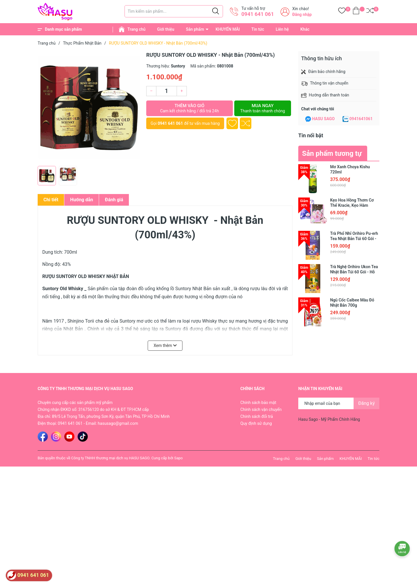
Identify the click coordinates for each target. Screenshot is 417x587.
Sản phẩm (195, 29)
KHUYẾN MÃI (228, 29)
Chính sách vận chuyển (261, 409)
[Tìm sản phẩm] (174, 11)
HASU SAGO (323, 118)
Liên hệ (282, 29)
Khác (304, 29)
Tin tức (257, 29)
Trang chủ (136, 29)
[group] (89, 107)
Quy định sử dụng (256, 423)
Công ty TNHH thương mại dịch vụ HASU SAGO (110, 458)
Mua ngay (262, 108)
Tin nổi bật (310, 135)
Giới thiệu (165, 29)
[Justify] (215, 11)
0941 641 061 (257, 14)
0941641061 (361, 118)
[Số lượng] (166, 91)
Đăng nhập (302, 14)
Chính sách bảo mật (258, 402)
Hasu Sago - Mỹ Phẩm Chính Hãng (329, 419)
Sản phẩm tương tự (332, 153)
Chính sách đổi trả (256, 416)
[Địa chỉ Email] (338, 403)
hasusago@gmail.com (118, 423)
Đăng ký (366, 403)
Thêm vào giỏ (189, 108)
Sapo (178, 458)
